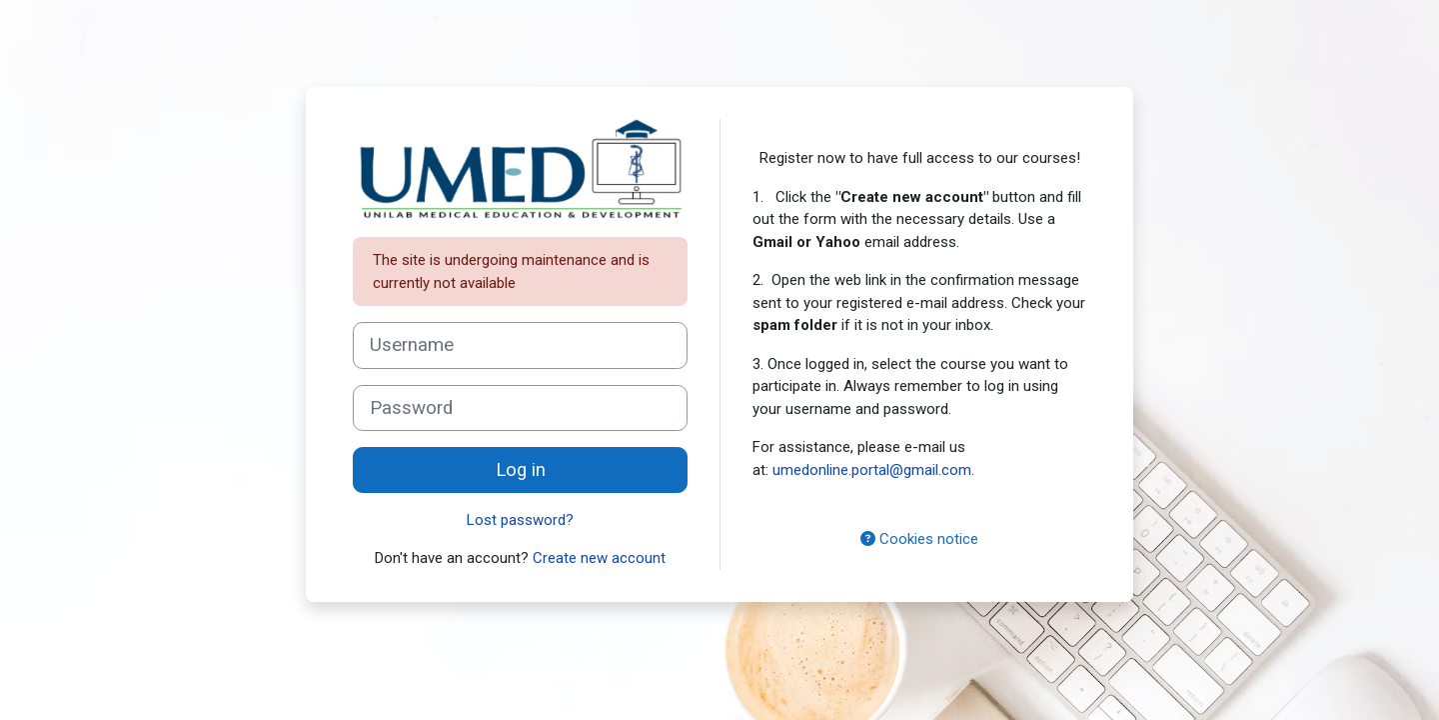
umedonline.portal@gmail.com (871, 470)
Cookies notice (919, 539)
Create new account (599, 558)
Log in (521, 470)
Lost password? (520, 520)
